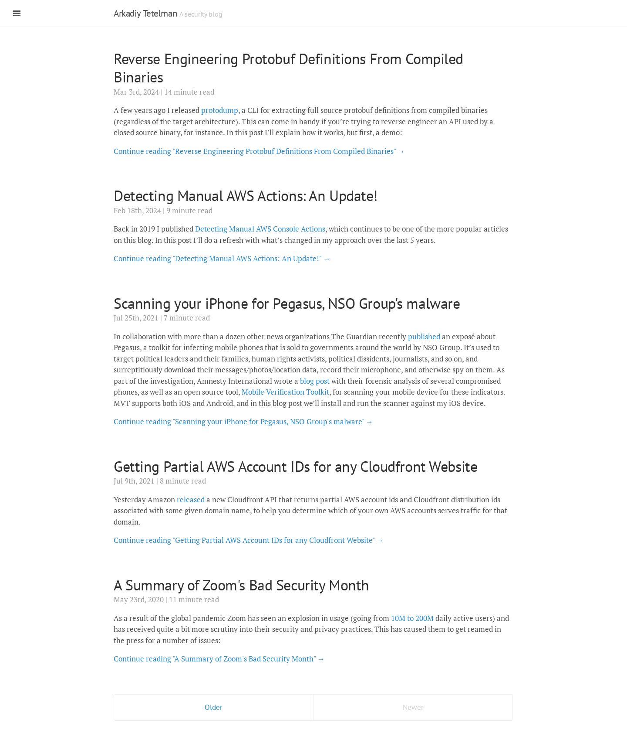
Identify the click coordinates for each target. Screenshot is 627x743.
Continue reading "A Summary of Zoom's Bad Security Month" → (219, 659)
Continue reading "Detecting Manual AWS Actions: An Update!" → (222, 258)
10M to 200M (412, 618)
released (191, 499)
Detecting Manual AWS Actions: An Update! (246, 195)
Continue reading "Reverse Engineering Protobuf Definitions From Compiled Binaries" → (259, 151)
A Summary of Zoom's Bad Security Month (241, 584)
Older (213, 707)
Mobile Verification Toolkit (285, 392)
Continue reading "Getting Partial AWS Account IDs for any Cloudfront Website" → (249, 540)
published (424, 336)
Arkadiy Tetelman (145, 13)
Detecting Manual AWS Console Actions (260, 229)
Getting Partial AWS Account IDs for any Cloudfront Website (295, 466)
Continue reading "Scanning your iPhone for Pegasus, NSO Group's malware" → (243, 421)
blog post (315, 381)
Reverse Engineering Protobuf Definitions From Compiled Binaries (288, 68)
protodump (219, 110)
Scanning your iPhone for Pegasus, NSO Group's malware (287, 303)
